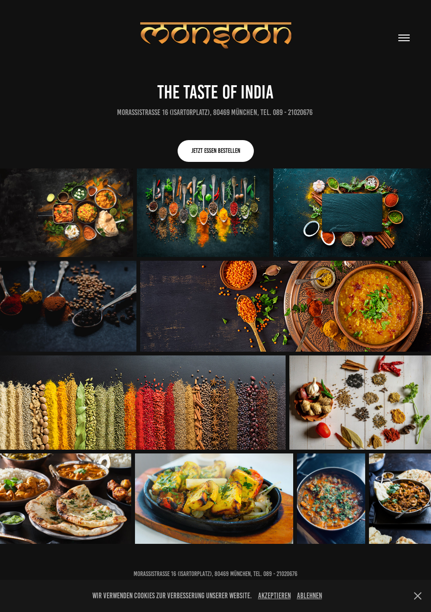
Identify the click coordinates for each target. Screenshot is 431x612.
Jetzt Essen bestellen (215, 150)
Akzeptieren (274, 596)
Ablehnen (309, 596)
